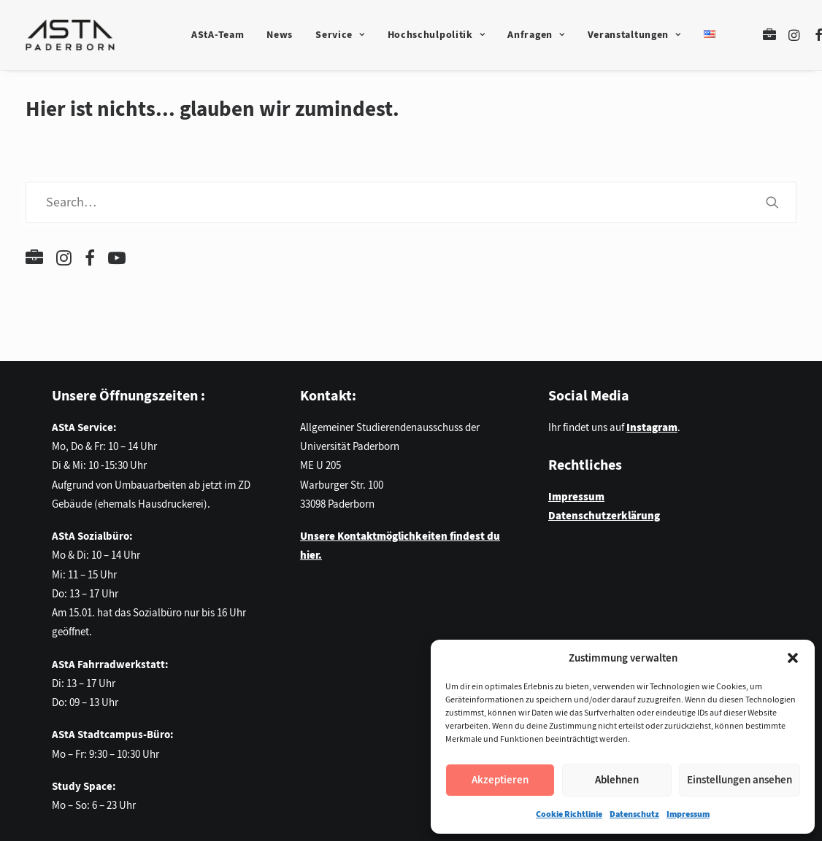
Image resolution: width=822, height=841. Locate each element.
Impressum (688, 814)
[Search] (411, 202)
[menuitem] (217, 35)
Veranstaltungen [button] (634, 35)
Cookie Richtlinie (569, 814)
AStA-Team (217, 35)
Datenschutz (634, 814)
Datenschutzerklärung (604, 515)
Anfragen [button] (535, 35)
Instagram (651, 427)
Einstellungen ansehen (739, 779)
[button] (792, 658)
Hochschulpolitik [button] (436, 35)
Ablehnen (617, 779)
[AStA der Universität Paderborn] (70, 35)
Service (339, 35)
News (279, 35)
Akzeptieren (500, 779)
